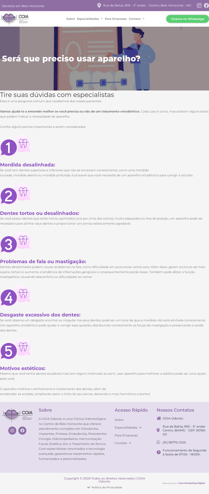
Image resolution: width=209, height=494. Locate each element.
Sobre (70, 19)
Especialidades (90, 19)
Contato (137, 19)
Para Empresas (116, 19)
